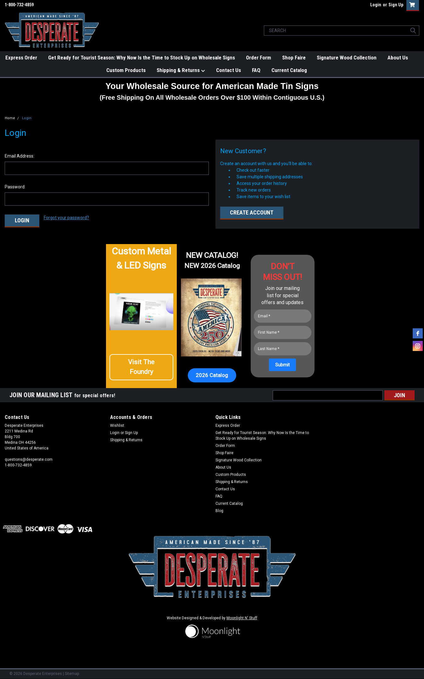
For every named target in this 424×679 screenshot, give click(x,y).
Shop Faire (294, 57)
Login (375, 4)
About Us (398, 57)
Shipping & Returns (181, 70)
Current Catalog (289, 70)
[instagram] (418, 346)
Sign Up (395, 4)
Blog (219, 510)
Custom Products (126, 70)
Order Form (258, 57)
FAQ (256, 70)
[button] (141, 368)
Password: (15, 186)
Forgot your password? (66, 217)
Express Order (21, 57)
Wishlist (117, 424)
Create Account (251, 212)
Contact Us (228, 70)
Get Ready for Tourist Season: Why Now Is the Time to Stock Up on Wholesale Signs (141, 57)
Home (10, 118)
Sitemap (72, 673)
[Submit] (282, 364)
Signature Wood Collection (347, 57)
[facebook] (418, 333)
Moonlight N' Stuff (241, 617)
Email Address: (19, 156)
